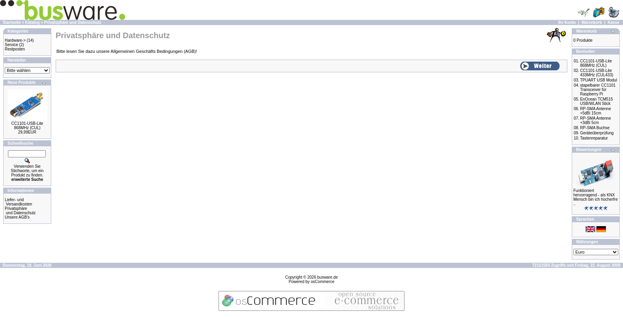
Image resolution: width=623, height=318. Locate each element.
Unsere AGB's (17, 217)
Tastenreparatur (594, 138)
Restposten (15, 49)
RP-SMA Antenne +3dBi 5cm (595, 120)
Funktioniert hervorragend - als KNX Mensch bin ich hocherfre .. (595, 197)
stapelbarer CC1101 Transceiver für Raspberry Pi (598, 89)
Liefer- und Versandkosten (18, 202)
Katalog (32, 22)
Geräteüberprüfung (597, 133)
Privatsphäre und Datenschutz (72, 22)
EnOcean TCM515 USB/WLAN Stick (596, 101)
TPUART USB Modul (598, 80)
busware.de (327, 277)
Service (11, 45)
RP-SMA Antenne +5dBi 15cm (595, 111)
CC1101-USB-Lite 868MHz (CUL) (27, 125)
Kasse (613, 22)
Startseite (12, 22)
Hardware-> (15, 40)
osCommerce (322, 281)
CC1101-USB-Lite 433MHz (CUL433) (596, 72)
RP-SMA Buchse (594, 128)
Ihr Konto (567, 22)
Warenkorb (591, 22)
